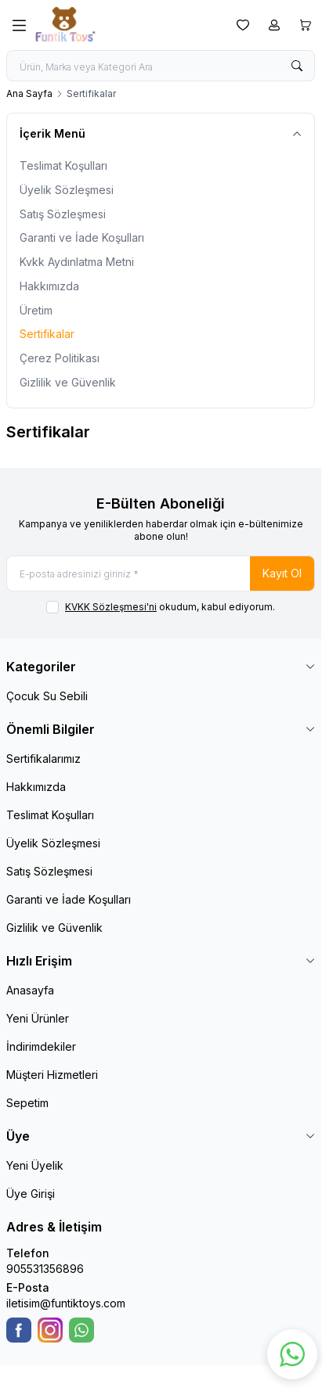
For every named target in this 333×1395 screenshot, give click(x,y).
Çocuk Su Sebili (47, 696)
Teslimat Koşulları (63, 165)
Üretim (36, 310)
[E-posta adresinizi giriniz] (160, 573)
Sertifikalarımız (43, 758)
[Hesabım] (274, 25)
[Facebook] (18, 1330)
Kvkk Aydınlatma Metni (77, 261)
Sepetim (27, 1102)
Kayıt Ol (282, 573)
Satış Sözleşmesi (63, 214)
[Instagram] (50, 1330)
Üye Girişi (30, 1193)
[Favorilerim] (242, 25)
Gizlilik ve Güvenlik (68, 382)
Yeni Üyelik (34, 1165)
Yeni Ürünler (37, 1018)
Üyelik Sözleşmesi (67, 189)
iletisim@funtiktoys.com (65, 1303)
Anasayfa (30, 990)
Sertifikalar (47, 333)
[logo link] (110, 25)
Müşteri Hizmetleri (52, 1074)
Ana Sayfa (29, 93)
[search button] (297, 65)
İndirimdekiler (41, 1046)
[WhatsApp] (81, 1330)
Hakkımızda (49, 286)
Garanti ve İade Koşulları (82, 237)
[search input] (160, 65)
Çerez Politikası (60, 358)
